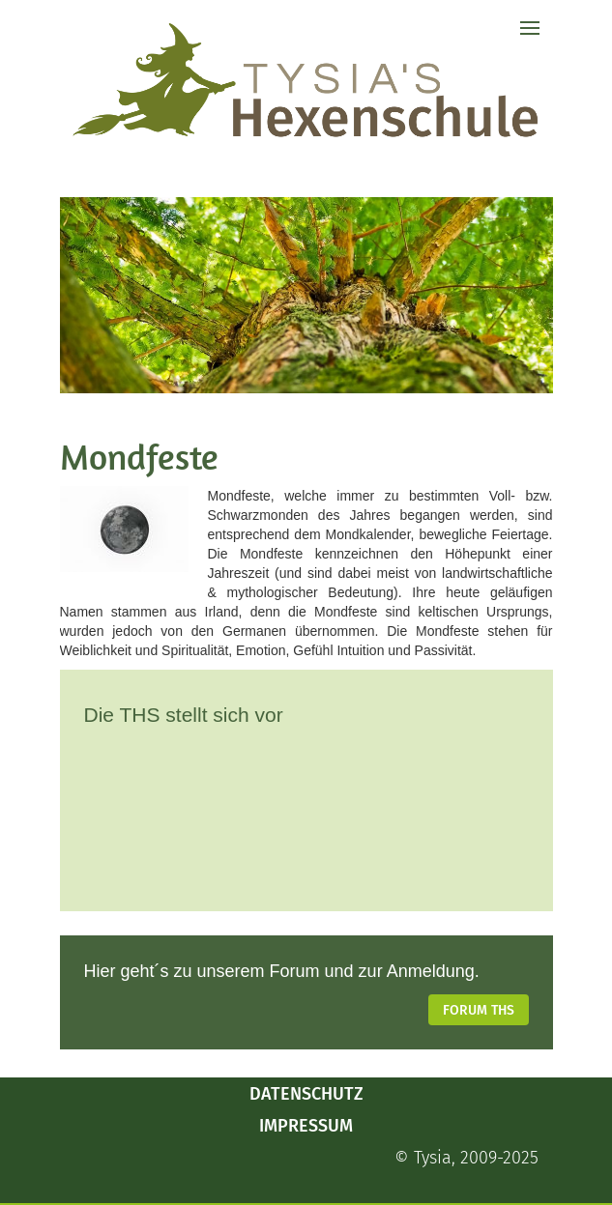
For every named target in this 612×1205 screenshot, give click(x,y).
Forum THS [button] (478, 1010)
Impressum (306, 1125)
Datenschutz (306, 1094)
